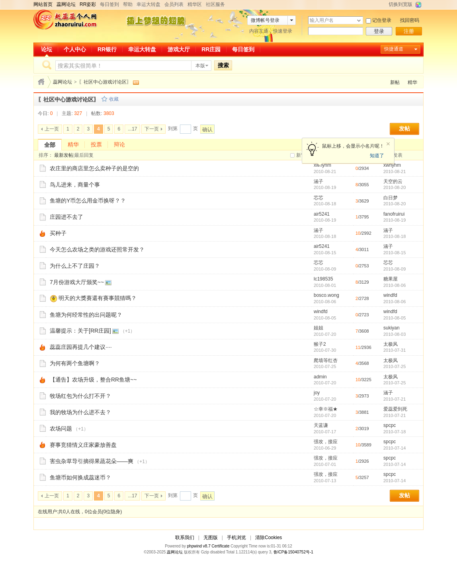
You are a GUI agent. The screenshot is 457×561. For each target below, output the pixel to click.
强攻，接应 (326, 441)
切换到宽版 (400, 4)
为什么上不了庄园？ (75, 266)
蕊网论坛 (62, 82)
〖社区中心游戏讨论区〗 (105, 82)
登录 (379, 31)
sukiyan (391, 328)
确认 (207, 129)
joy (317, 392)
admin (320, 377)
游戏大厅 (179, 49)
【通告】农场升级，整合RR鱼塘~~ (93, 379)
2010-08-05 (394, 318)
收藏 (114, 99)
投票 (96, 144)
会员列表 (174, 4)
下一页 (152, 129)
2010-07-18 (394, 431)
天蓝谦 (321, 425)
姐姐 (318, 328)
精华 (412, 82)
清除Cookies (268, 537)
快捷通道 (393, 49)
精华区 (194, 4)
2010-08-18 (394, 236)
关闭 (388, 144)
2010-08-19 (394, 220)
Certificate (220, 546)
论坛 (46, 49)
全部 (49, 145)
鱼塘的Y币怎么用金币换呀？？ (88, 200)
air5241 (322, 214)
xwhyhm (322, 165)
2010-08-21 (394, 171)
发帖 (404, 129)
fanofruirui (393, 214)
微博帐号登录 (265, 20)
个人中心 (75, 49)
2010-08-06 (394, 285)
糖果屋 (390, 279)
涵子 (318, 181)
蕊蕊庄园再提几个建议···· (81, 347)
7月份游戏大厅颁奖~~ (77, 282)
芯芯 (318, 198)
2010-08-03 (394, 334)
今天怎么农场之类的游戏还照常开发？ (97, 249)
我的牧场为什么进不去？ (80, 412)
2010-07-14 (394, 448)
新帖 (395, 82)
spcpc (389, 425)
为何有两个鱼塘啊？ (75, 363)
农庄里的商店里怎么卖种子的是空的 (94, 168)
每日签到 (109, 4)
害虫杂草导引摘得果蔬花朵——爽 (91, 461)
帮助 (128, 4)
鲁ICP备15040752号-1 (293, 552)
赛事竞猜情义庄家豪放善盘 (83, 445)
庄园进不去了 (66, 217)
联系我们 (184, 537)
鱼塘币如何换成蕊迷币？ (80, 477)
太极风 (390, 344)
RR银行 (107, 49)
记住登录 (381, 20)
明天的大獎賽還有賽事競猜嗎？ (98, 298)
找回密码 (409, 20)
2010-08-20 (394, 187)
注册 (409, 31)
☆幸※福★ (326, 409)
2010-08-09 (394, 269)
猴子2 (320, 344)
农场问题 (61, 428)
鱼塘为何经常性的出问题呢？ (86, 315)
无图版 (210, 537)
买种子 (58, 233)
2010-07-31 (394, 350)
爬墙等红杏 (326, 360)
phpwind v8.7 (199, 546)
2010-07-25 (394, 366)
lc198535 (323, 279)
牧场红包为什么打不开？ (80, 396)
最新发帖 (63, 155)
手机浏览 (236, 537)
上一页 (52, 129)
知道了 (377, 155)
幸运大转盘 (148, 4)
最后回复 (84, 155)
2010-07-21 (394, 399)
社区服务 (215, 4)
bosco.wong (326, 295)
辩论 (119, 144)
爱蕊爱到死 (395, 409)
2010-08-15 (394, 252)
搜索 (223, 65)
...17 (132, 129)
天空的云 (392, 181)
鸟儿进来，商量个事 (75, 184)
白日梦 (390, 198)
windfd (390, 295)
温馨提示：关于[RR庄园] (80, 330)
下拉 (359, 20)
